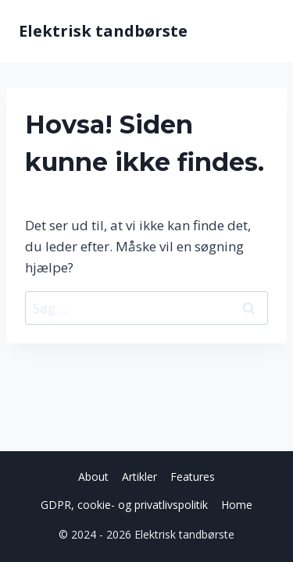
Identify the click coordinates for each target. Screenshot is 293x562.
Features (192, 476)
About (93, 476)
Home (236, 504)
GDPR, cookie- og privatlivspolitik (124, 504)
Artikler (139, 476)
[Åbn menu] (259, 31)
